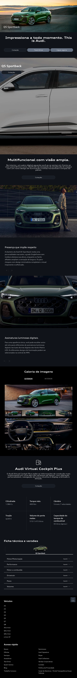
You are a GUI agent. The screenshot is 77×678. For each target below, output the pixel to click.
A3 (5, 609)
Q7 (5, 621)
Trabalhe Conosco (10, 671)
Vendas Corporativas (45, 661)
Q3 (5, 615)
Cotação (15, 50)
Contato (41, 665)
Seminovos (42, 649)
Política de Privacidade (46, 668)
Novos (6, 649)
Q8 (5, 624)
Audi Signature (43, 652)
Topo (73, 599)
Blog (5, 668)
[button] (6, 413)
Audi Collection (43, 658)
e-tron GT (7, 637)
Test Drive (7, 661)
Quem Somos (8, 665)
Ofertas (6, 652)
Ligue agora (62, 50)
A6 (5, 612)
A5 (5, 606)
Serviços (7, 655)
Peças (40, 655)
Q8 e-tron (7, 634)
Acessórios (7, 658)
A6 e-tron (7, 627)
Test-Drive (38, 50)
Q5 (5, 618)
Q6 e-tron (7, 631)
